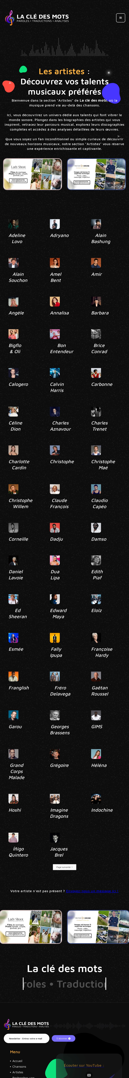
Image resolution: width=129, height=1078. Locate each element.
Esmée (15, 660)
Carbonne (101, 395)
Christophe (62, 472)
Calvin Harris (57, 398)
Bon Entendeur (61, 359)
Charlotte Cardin (18, 475)
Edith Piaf (97, 585)
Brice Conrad (99, 359)
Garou (15, 737)
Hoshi (14, 821)
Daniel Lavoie (15, 585)
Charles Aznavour (60, 437)
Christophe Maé (103, 475)
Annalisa (59, 324)
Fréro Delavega (60, 702)
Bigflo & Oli (14, 359)
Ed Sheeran (17, 624)
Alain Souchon (17, 288)
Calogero (18, 395)
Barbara (100, 324)
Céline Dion (15, 437)
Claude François (59, 514)
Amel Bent (55, 288)
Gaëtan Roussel (99, 702)
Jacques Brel (58, 863)
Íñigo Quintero (18, 863)
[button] (120, 17)
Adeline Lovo (16, 249)
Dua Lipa (54, 585)
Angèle (16, 324)
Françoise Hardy (101, 663)
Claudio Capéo (99, 514)
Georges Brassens (60, 740)
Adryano (59, 246)
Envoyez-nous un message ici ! (92, 891)
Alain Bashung (100, 249)
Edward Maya (58, 624)
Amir (96, 285)
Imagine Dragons (59, 824)
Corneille (18, 550)
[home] (37, 18)
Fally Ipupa (56, 663)
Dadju (56, 550)
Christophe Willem (20, 514)
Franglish (18, 698)
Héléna (99, 776)
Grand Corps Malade (16, 782)
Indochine (102, 821)
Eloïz (96, 621)
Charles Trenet (99, 437)
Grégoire (59, 776)
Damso (98, 550)
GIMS (96, 737)
